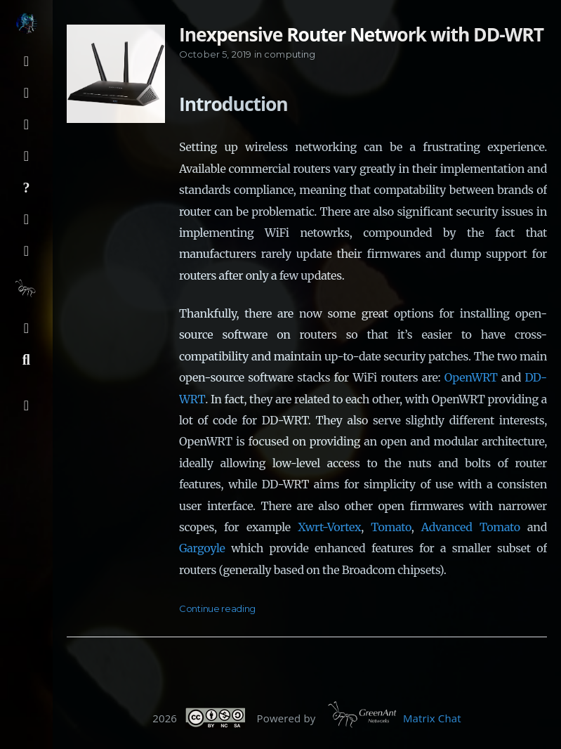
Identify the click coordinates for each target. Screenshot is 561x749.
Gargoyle (202, 548)
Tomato (391, 527)
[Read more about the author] (26, 23)
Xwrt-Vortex (329, 527)
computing (289, 54)
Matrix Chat (432, 717)
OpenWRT (471, 377)
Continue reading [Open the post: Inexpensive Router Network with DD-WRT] (217, 608)
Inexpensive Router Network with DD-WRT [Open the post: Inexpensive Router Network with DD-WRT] (361, 34)
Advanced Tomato (470, 527)
